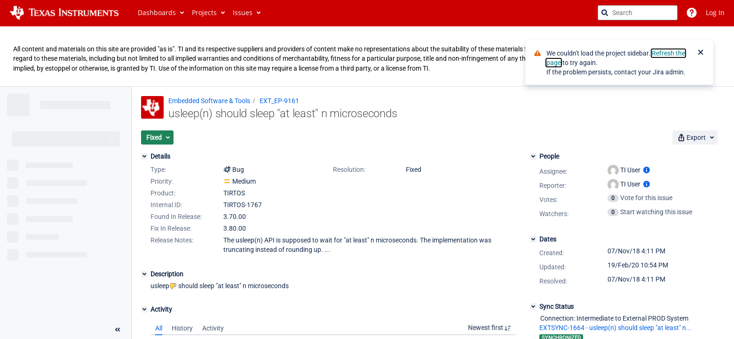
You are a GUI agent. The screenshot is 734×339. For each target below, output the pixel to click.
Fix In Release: (170, 228)
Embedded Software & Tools (209, 101)
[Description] (144, 274)
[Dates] (533, 239)
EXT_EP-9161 (279, 101)
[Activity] (144, 309)
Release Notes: (171, 240)
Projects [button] (204, 12)
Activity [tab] (213, 328)
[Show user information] (646, 170)
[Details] (144, 156)
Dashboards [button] (157, 12)
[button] (157, 137)
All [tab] (158, 328)
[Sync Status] (533, 306)
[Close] (700, 53)
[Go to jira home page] (64, 12)
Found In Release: (176, 216)
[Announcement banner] (367, 56)
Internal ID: (166, 205)
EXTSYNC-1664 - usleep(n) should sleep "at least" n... (615, 327)
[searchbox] (638, 12)
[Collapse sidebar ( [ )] (117, 330)
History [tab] (182, 328)
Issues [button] (243, 12)
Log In (715, 12)
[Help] (691, 12)
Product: (162, 193)
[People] (533, 156)
